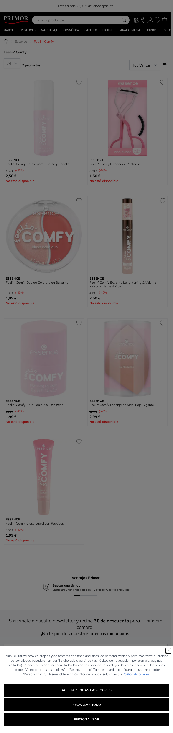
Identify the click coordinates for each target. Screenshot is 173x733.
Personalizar (86, 719)
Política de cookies (136, 674)
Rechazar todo (86, 705)
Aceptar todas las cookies (87, 690)
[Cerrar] (168, 651)
